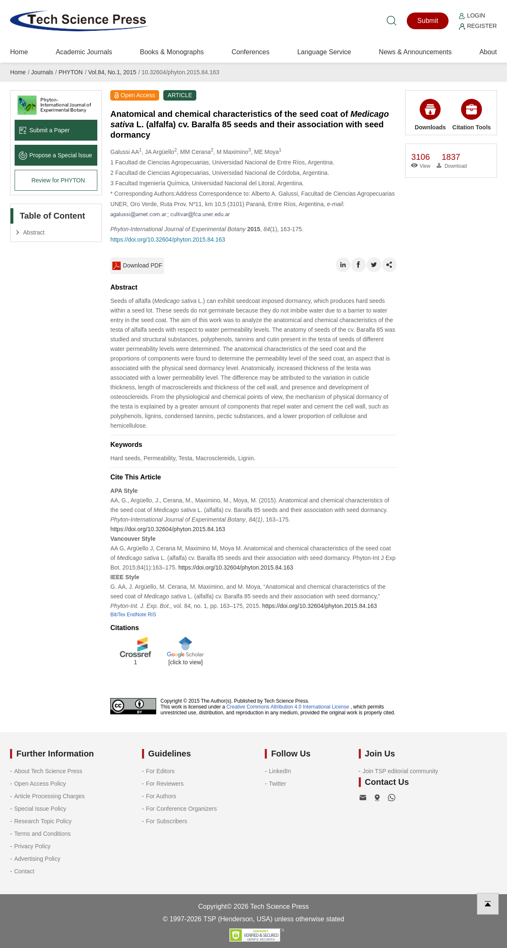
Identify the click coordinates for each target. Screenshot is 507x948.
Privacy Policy (32, 846)
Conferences (250, 51)
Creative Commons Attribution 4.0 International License (287, 707)
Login (472, 15)
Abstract (33, 232)
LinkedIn (280, 771)
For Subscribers (167, 821)
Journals (42, 72)
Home (19, 51)
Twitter (277, 783)
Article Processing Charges (49, 796)
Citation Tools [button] (471, 115)
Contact (24, 871)
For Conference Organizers (181, 808)
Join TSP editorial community (400, 771)
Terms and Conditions (42, 833)
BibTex (117, 615)
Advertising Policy (37, 858)
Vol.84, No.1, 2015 (112, 72)
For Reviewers (165, 783)
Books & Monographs (172, 51)
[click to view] (185, 662)
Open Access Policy (40, 783)
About (488, 51)
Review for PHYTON (58, 180)
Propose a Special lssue (55, 155)
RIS (152, 615)
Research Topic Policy (42, 821)
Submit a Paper (44, 130)
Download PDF (137, 266)
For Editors (160, 771)
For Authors (161, 796)
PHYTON (70, 72)
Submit (427, 20)
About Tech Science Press (48, 771)
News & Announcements (415, 51)
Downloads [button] (430, 115)
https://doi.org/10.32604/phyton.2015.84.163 (167, 239)
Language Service (324, 51)
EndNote (137, 615)
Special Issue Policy (40, 808)
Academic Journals (84, 51)
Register (478, 26)
